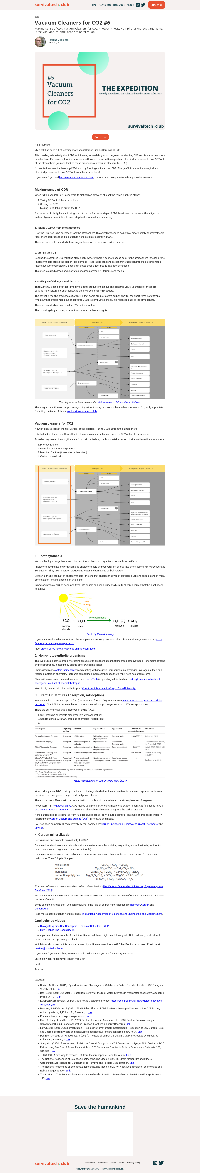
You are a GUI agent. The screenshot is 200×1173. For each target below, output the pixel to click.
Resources (119, 4)
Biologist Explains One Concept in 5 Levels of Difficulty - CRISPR (75, 926)
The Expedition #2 (61, 805)
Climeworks (130, 824)
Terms (121, 1162)
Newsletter (105, 4)
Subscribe (156, 5)
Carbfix (145, 904)
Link (59, 996)
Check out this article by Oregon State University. (109, 688)
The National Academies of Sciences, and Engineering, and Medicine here (122, 913)
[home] (52, 4)
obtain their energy (65, 670)
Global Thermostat (148, 824)
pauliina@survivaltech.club (82, 411)
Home (93, 4)
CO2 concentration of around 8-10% (54, 809)
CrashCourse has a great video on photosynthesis (68, 648)
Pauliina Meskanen (58, 39)
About (130, 4)
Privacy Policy (133, 1162)
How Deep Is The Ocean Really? (57, 929)
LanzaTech (92, 679)
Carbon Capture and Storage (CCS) (69, 818)
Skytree (39, 827)
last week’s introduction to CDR (76, 177)
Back (37, 16)
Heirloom (135, 904)
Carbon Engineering (112, 824)
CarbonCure (41, 908)
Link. (58, 989)
